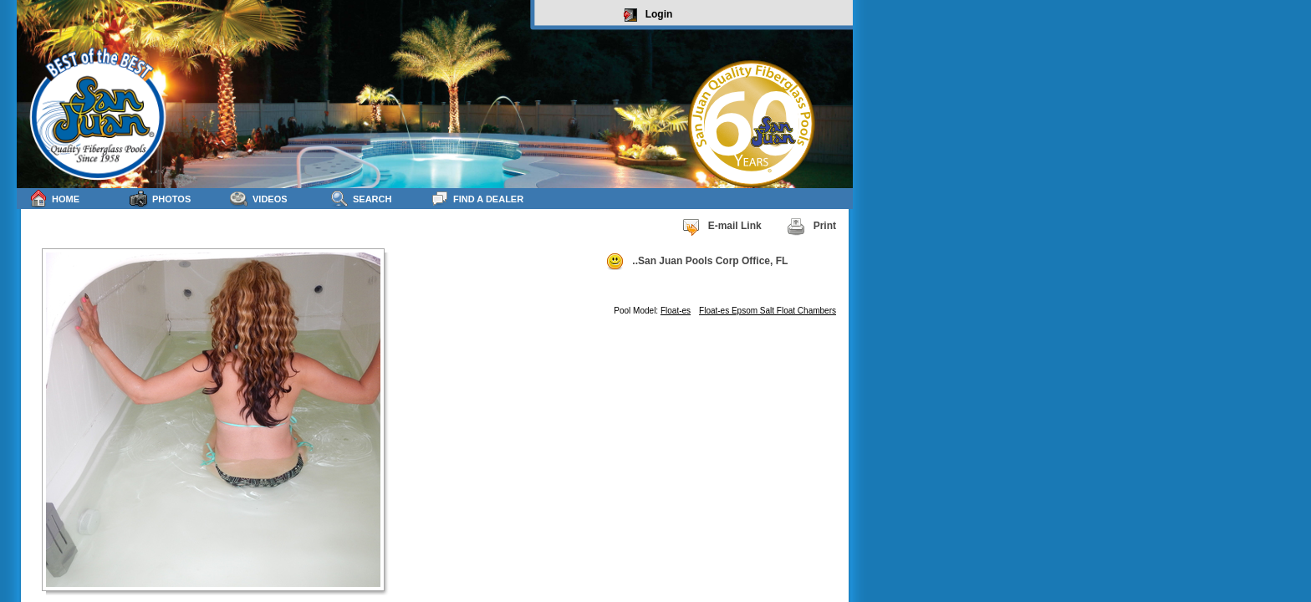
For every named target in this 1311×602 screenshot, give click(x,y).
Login (648, 15)
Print (811, 226)
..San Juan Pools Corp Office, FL (696, 262)
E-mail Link (721, 226)
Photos (160, 198)
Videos (259, 198)
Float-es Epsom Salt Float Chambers (767, 310)
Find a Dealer (477, 198)
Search (360, 198)
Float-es (676, 310)
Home (54, 198)
